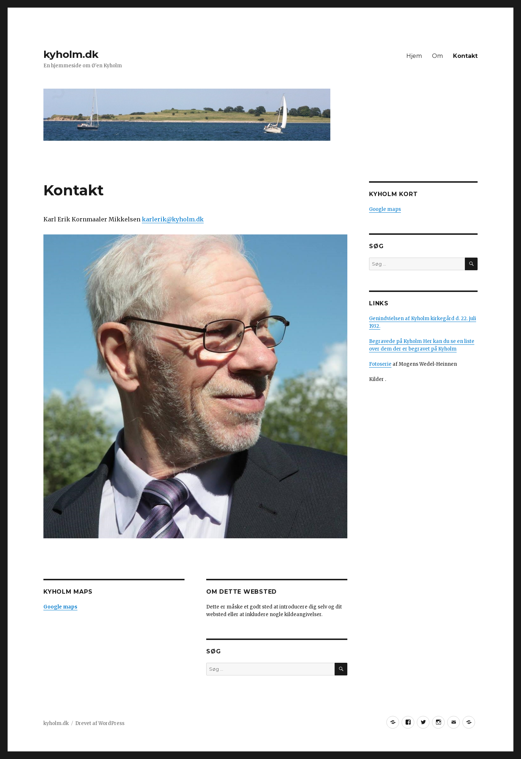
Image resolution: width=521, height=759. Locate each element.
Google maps (385, 209)
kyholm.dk (70, 54)
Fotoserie (380, 364)
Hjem (414, 55)
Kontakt (465, 55)
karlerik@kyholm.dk (173, 219)
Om (437, 55)
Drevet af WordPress (99, 723)
